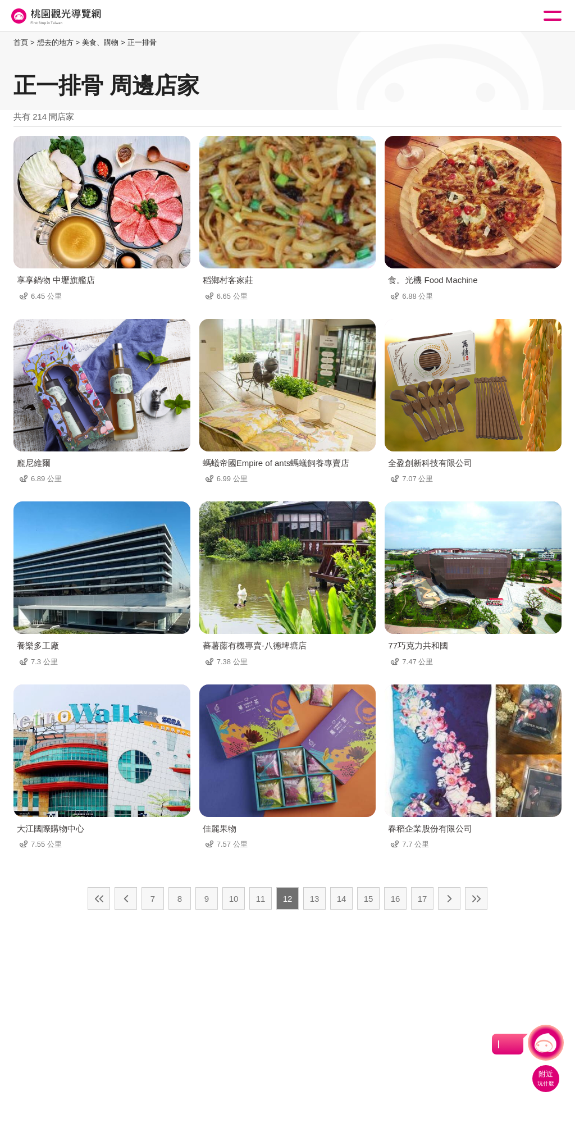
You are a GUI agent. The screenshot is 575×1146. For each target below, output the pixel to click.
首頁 (20, 42)
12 (288, 898)
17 (422, 898)
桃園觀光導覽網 (55, 16)
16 (395, 898)
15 (368, 898)
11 (261, 898)
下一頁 (449, 898)
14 (341, 898)
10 (234, 898)
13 (315, 898)
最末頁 (476, 898)
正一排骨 (142, 42)
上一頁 (126, 898)
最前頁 (99, 898)
